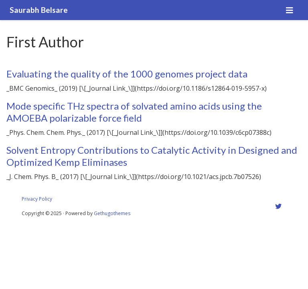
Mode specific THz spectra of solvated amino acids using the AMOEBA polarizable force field (134, 112)
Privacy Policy (37, 198)
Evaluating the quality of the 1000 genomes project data (126, 73)
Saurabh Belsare (39, 9)
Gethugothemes (112, 213)
